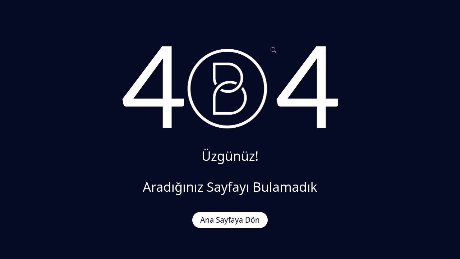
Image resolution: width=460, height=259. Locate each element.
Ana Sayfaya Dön (230, 220)
